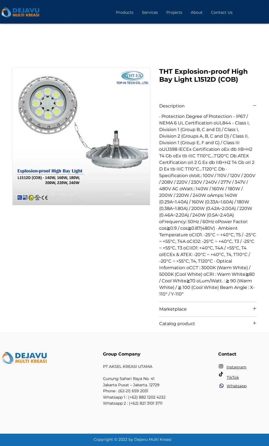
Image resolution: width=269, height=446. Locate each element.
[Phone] (221, 385)
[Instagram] (221, 366)
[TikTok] (221, 374)
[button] (124, 12)
